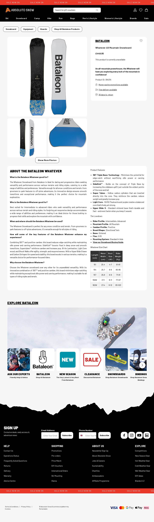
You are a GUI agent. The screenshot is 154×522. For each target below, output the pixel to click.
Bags (72, 18)
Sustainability (98, 464)
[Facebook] (124, 433)
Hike (49, 18)
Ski (7, 18)
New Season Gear (142, 454)
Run (61, 18)
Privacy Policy (26, 505)
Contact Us (8, 449)
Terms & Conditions (11, 505)
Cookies (8, 507)
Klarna (54, 479)
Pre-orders (55, 454)
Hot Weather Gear (142, 459)
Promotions (56, 449)
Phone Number (86, 429)
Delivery (7, 469)
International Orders (59, 469)
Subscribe (67, 434)
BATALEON (102, 39)
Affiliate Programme (100, 479)
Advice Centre (9, 479)
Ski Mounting (56, 474)
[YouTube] (139, 433)
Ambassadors (98, 474)
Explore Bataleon (22, 301)
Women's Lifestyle (113, 18)
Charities (96, 469)
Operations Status (11, 454)
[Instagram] (131, 433)
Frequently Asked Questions (15, 459)
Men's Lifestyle (90, 18)
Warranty (7, 474)
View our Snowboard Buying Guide (108, 240)
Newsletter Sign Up (100, 449)
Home (10, 28)
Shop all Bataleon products (106, 28)
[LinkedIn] (146, 433)
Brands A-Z (139, 479)
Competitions (141, 449)
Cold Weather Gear (142, 464)
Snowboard (21, 18)
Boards (45, 28)
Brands (133, 18)
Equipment (34, 28)
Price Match (56, 459)
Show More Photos (47, 158)
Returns (7, 464)
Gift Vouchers (57, 464)
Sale (146, 18)
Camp (37, 18)
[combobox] (81, 434)
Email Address (48, 429)
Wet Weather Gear (142, 469)
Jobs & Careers (98, 459)
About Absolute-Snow (101, 454)
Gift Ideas (139, 474)
